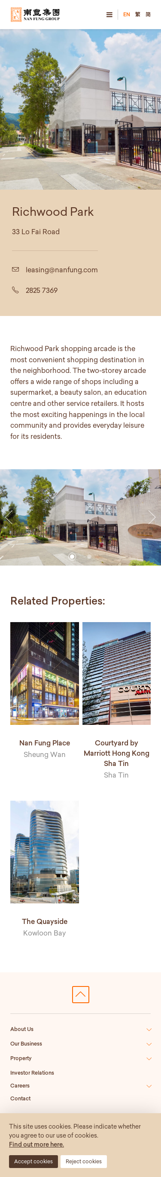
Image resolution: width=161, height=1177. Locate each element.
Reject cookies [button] (84, 1161)
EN (126, 14)
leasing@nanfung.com (62, 270)
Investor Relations (32, 1072)
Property (21, 1058)
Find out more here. (36, 1144)
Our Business (26, 1043)
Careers (20, 1085)
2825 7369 (42, 290)
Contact (20, 1098)
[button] (9, 517)
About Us (21, 1029)
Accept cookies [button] (33, 1161)
